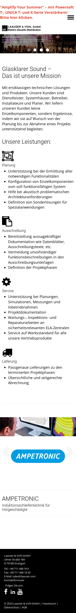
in (12, 592)
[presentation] (6, 477)
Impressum (49, 603)
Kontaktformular (14, 580)
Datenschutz (11, 607)
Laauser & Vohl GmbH (26, 603)
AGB (24, 607)
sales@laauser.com (24, 576)
